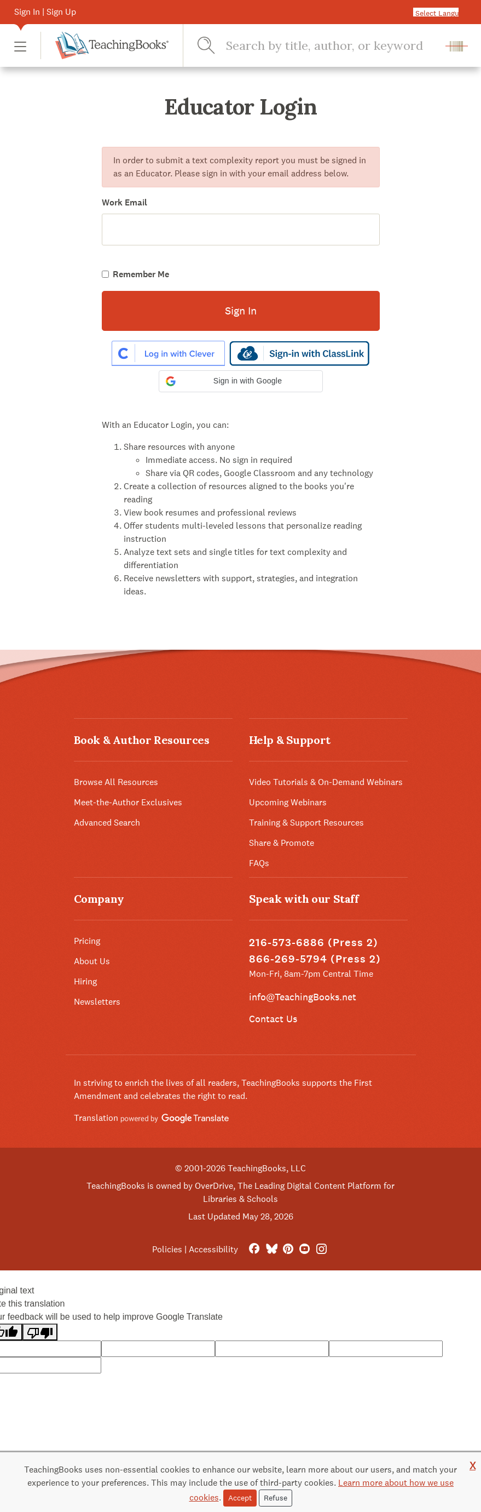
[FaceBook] (254, 1249)
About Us (92, 961)
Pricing (87, 941)
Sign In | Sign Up (45, 12)
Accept (240, 1498)
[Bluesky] (271, 1249)
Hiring (85, 981)
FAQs (259, 863)
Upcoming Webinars (288, 802)
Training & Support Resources (306, 822)
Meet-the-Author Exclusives (128, 802)
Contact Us (273, 1018)
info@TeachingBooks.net (302, 996)
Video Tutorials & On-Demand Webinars (326, 782)
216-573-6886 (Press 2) (313, 942)
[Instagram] (321, 1249)
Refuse (275, 1498)
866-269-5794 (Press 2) (315, 959)
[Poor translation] (39, 1332)
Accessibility (213, 1249)
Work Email (124, 202)
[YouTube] (304, 1249)
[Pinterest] (288, 1249)
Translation (151, 1118)
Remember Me (141, 274)
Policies (167, 1249)
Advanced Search (107, 822)
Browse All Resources (116, 782)
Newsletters (97, 1001)
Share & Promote (281, 843)
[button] (20, 45)
